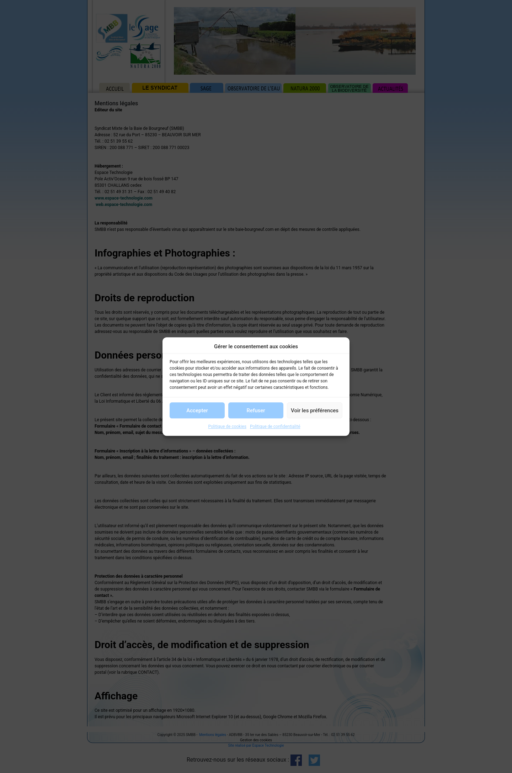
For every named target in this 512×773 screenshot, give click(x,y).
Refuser (255, 410)
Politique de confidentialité (275, 426)
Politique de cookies (227, 426)
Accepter (197, 410)
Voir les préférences (314, 410)
